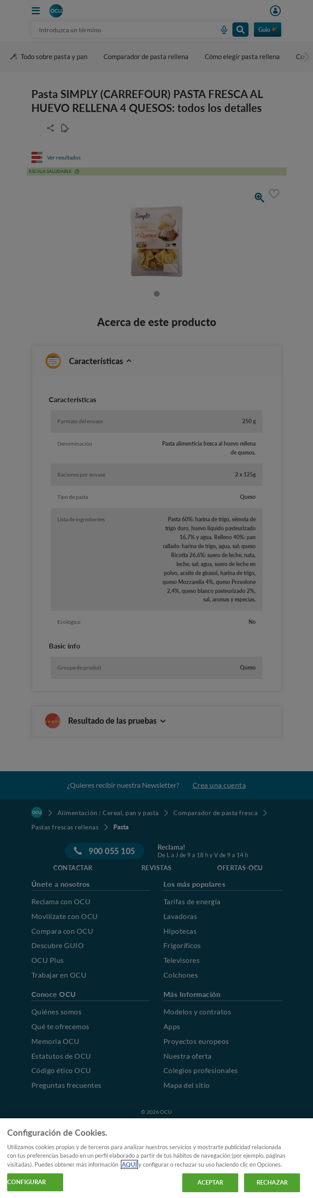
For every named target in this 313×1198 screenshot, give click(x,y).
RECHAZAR (272, 1182)
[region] (156, 1158)
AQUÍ (129, 1164)
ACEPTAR (210, 1182)
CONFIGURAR (26, 1181)
